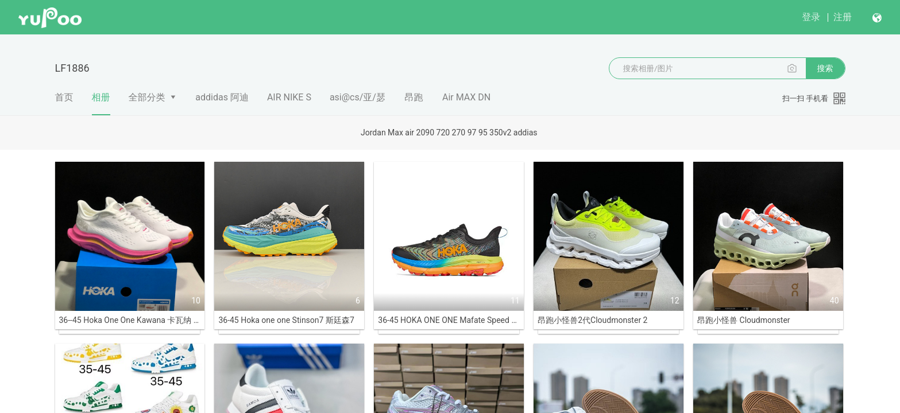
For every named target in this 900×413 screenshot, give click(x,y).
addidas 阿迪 (222, 97)
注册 (842, 16)
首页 (64, 97)
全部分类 (147, 97)
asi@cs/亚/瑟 (357, 97)
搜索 (825, 68)
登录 (811, 16)
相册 (101, 103)
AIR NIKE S (289, 97)
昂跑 (413, 97)
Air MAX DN (466, 97)
